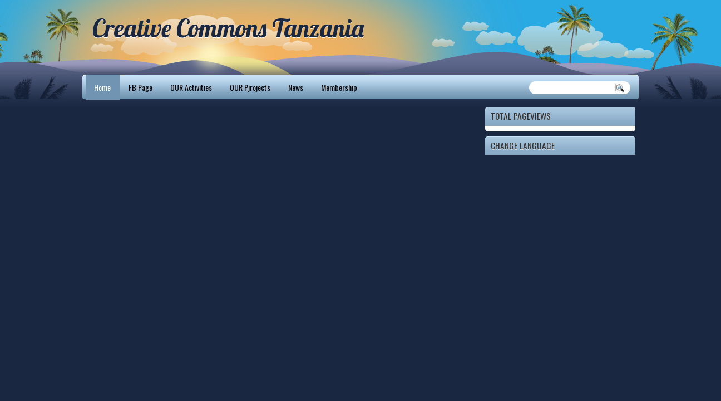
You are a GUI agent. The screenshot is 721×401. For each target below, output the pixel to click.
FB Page (140, 87)
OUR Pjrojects (250, 87)
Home (102, 87)
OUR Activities (191, 87)
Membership (339, 87)
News (295, 87)
